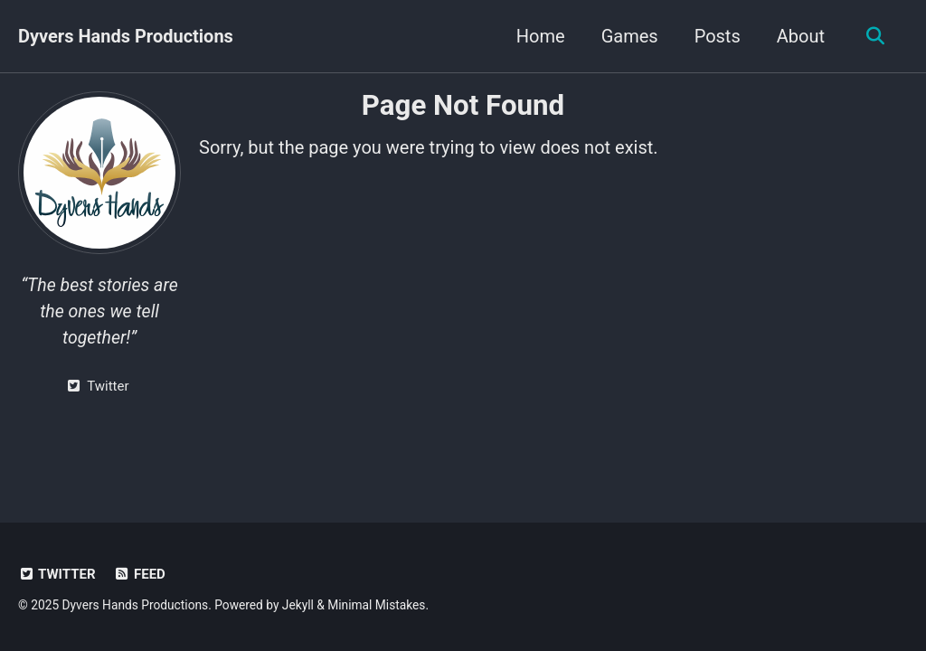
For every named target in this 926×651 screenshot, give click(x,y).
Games (629, 36)
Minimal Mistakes (376, 605)
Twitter (57, 574)
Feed (139, 574)
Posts (717, 36)
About (801, 36)
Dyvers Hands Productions (125, 36)
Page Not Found (463, 105)
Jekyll (298, 605)
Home (540, 36)
